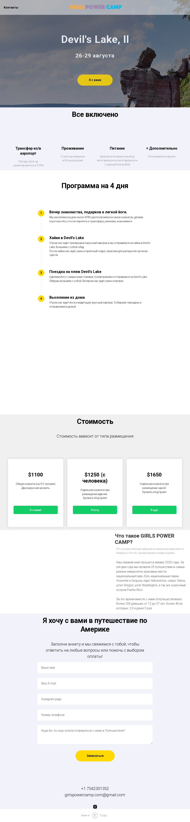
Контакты (11, 7)
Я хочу (95, 509)
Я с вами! (35, 509)
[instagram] (95, 806)
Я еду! (154, 509)
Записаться (95, 756)
